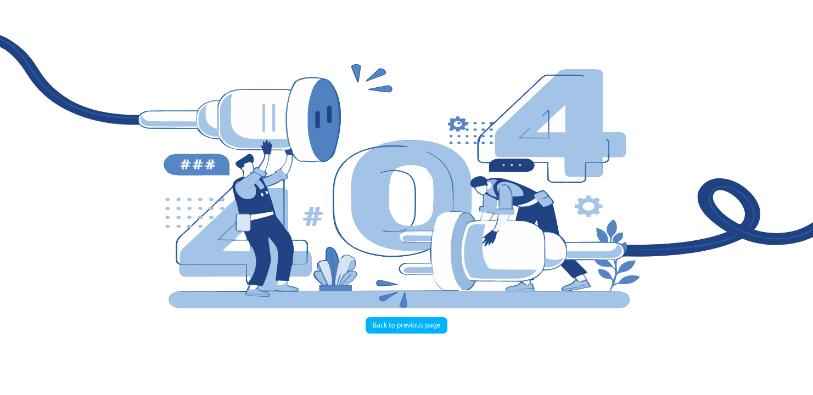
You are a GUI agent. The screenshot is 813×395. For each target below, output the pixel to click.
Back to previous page (406, 325)
